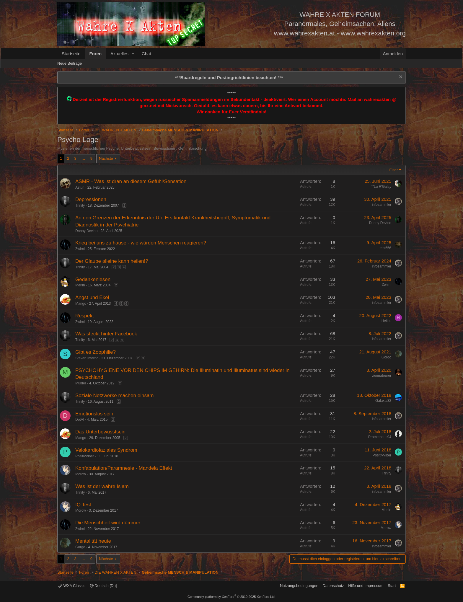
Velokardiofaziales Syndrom (106, 450)
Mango (80, 303)
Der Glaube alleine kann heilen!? (111, 261)
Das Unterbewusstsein (100, 432)
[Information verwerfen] (399, 77)
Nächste (106, 158)
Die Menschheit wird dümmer (107, 523)
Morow (80, 474)
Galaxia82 (383, 401)
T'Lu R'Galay (381, 187)
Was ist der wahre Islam (102, 486)
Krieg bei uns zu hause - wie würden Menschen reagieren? (140, 243)
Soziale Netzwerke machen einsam (114, 395)
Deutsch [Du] (103, 585)
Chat (146, 53)
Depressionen (90, 199)
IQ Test (83, 505)
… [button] (83, 158)
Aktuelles (119, 53)
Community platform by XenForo (231, 596)
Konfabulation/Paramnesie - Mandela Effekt (123, 468)
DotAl (79, 419)
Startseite (71, 53)
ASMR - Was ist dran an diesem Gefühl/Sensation (130, 181)
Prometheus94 (379, 437)
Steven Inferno (86, 358)
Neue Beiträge (69, 63)
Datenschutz (333, 585)
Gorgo (386, 357)
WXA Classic (71, 585)
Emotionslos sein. (95, 414)
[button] (133, 53)
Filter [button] (393, 170)
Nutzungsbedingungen (299, 585)
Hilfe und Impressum (365, 585)
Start (392, 585)
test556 (385, 248)
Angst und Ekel (92, 297)
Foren (95, 53)
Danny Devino (86, 231)
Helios (386, 321)
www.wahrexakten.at (304, 33)
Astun (79, 187)
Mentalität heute (93, 541)
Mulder (80, 383)
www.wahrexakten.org (373, 33)
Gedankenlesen (92, 279)
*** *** (229, 77)
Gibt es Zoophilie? (95, 352)
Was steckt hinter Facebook (106, 334)
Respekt (84, 316)
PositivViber (84, 456)
